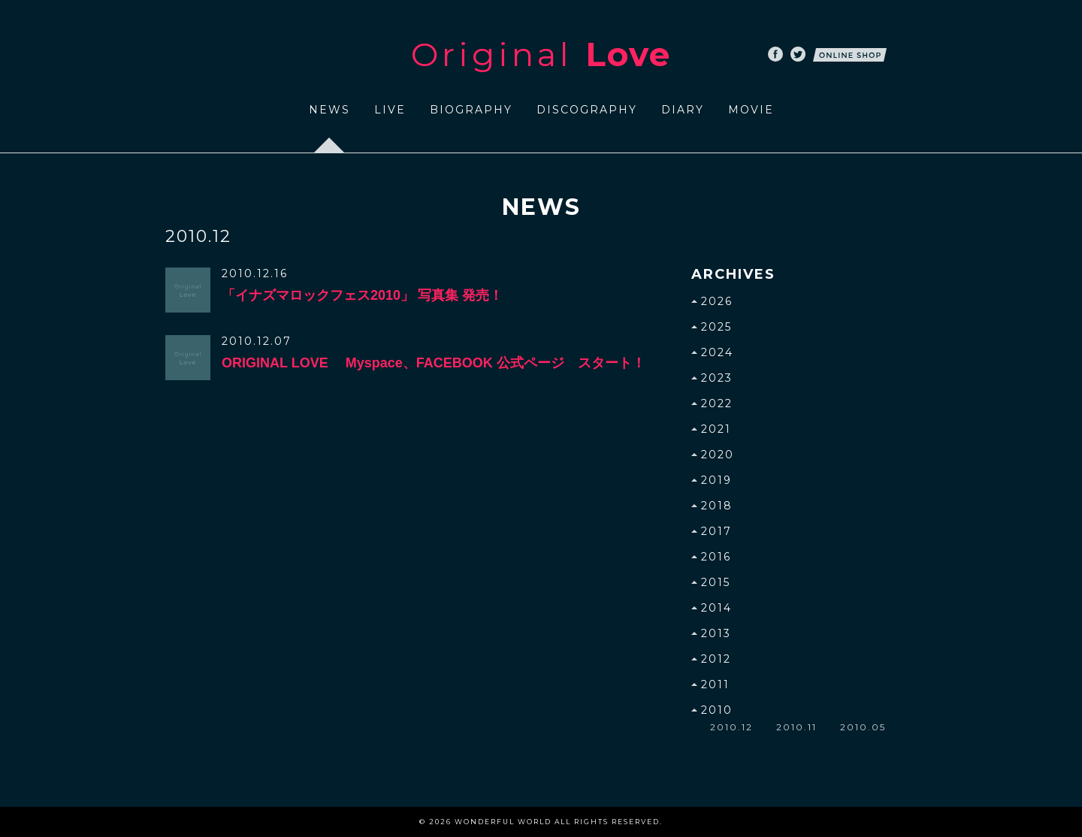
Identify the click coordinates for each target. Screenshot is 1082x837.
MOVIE (751, 109)
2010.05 (863, 727)
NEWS (329, 109)
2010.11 (796, 727)
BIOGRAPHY (471, 109)
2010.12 (731, 727)
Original (541, 54)
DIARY (682, 109)
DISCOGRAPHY (586, 109)
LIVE (390, 109)
